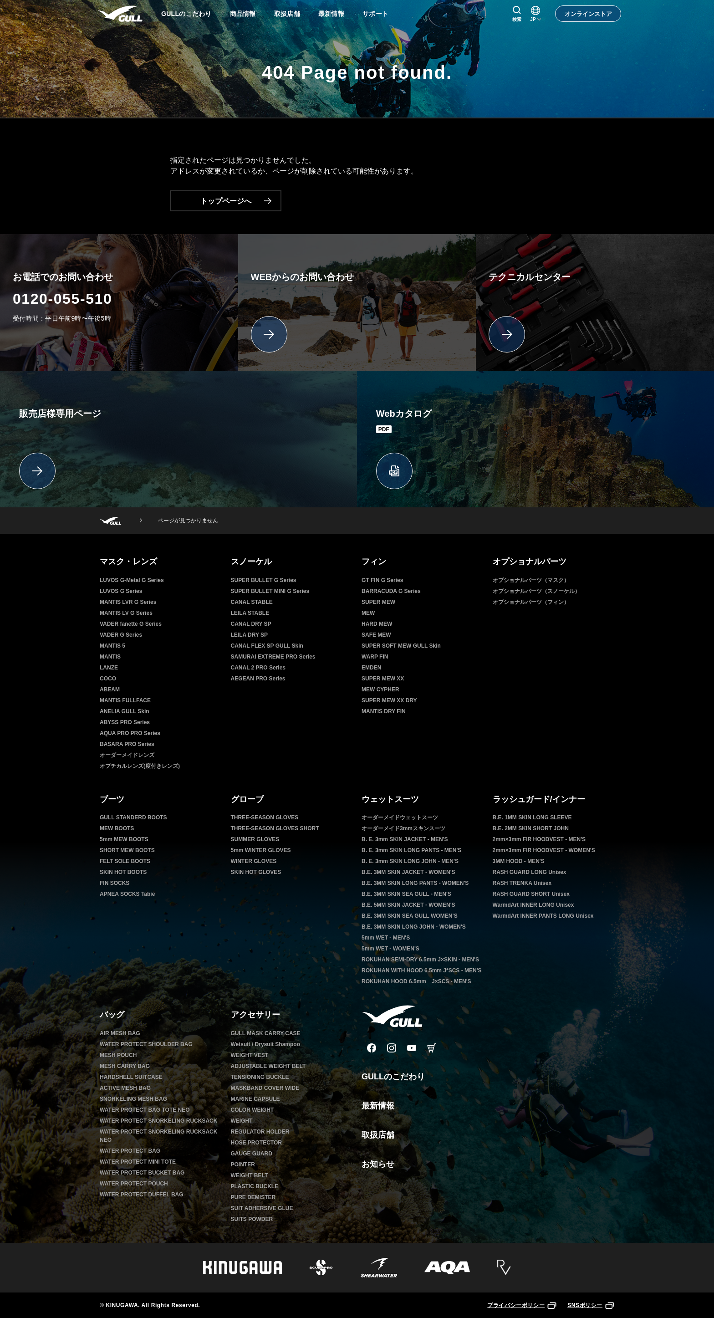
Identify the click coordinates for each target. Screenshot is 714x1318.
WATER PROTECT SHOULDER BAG (146, 1044)
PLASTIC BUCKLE (255, 1186)
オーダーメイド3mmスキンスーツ (403, 828)
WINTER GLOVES (254, 861)
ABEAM (110, 689)
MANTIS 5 (112, 646)
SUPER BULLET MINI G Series (270, 591)
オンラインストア (588, 13)
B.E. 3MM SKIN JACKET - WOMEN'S (408, 872)
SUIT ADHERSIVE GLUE (262, 1208)
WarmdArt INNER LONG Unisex (533, 905)
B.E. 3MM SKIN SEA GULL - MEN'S (406, 894)
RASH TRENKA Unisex (522, 883)
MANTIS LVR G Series (128, 602)
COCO (108, 678)
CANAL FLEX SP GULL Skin (267, 646)
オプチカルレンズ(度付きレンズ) (140, 766)
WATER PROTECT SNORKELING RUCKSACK (158, 1121)
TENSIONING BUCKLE (260, 1077)
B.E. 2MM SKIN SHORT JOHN (531, 828)
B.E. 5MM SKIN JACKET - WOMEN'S (408, 905)
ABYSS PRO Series (125, 722)
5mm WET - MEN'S (386, 938)
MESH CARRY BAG (125, 1066)
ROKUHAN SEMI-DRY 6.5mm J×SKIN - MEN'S (420, 959)
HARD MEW (377, 624)
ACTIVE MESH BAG (125, 1088)
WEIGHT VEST (250, 1055)
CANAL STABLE (252, 602)
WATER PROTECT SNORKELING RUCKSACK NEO (158, 1136)
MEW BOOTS (117, 828)
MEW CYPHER (380, 689)
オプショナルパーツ (529, 561)
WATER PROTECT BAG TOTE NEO (145, 1110)
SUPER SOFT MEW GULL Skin (401, 646)
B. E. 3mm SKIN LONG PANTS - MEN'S (411, 850)
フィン (374, 561)
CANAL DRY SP (251, 624)
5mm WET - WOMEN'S (390, 948)
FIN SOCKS (114, 883)
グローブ (247, 799)
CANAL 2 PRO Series (258, 667)
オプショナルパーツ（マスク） (531, 580)
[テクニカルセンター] (595, 302)
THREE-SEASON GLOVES (265, 817)
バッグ (112, 1014)
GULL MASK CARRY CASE (266, 1033)
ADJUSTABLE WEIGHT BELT (268, 1066)
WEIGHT (242, 1121)
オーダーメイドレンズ (127, 755)
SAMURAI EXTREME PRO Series (273, 657)
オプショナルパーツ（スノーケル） (536, 591)
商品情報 (243, 13)
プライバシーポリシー (521, 1305)
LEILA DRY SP (249, 635)
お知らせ (378, 1164)
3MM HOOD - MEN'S (519, 861)
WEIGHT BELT (249, 1175)
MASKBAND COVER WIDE (265, 1088)
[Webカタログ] (535, 439)
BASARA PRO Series (127, 744)
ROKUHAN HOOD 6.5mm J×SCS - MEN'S (416, 981)
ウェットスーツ (390, 799)
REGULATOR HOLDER (260, 1132)
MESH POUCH (118, 1055)
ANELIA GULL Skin (124, 711)
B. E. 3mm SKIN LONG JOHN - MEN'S (410, 861)
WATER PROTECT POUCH (134, 1183)
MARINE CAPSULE (255, 1099)
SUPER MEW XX (383, 678)
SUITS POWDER (252, 1219)
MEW (368, 613)
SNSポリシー (590, 1305)
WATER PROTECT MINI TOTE (138, 1162)
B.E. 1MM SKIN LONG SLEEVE (532, 817)
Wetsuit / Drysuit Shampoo (265, 1044)
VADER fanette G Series (131, 624)
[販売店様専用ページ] (178, 439)
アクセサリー (255, 1014)
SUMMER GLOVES (255, 839)
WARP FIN (375, 657)
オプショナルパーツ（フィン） (531, 602)
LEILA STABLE (250, 613)
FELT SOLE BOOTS (125, 861)
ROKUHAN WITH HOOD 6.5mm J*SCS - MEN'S (422, 970)
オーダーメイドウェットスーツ (400, 817)
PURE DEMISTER (253, 1197)
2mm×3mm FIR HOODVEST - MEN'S (539, 839)
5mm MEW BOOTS (124, 839)
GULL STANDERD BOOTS (133, 817)
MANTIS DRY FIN (384, 711)
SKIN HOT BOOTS (123, 872)
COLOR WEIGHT (252, 1110)
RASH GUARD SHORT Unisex (531, 894)
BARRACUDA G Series (391, 591)
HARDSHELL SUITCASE (131, 1077)
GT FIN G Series (382, 580)
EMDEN (371, 667)
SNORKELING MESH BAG (133, 1099)
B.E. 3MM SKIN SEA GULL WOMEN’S (410, 916)
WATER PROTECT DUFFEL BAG (142, 1194)
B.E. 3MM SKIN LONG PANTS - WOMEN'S (415, 883)
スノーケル (251, 561)
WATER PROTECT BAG (130, 1151)
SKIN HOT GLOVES (256, 872)
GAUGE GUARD (251, 1153)
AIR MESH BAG (120, 1033)
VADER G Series (121, 635)
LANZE (109, 667)
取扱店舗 (287, 13)
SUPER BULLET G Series (263, 580)
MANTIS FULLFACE (125, 700)
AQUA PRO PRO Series (130, 733)
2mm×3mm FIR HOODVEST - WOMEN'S (544, 850)
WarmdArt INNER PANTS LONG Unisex (543, 916)
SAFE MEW (376, 635)
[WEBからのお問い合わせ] (357, 302)
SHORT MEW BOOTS (127, 850)
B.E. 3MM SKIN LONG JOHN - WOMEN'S (414, 927)
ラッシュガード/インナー (539, 799)
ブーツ (112, 799)
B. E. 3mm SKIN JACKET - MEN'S (405, 839)
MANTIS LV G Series (126, 613)
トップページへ (235, 201)
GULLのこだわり (186, 13)
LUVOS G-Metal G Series (132, 580)
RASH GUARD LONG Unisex (529, 872)
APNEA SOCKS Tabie (127, 894)
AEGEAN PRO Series (258, 678)
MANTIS (110, 657)
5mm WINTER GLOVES (261, 850)
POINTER (243, 1164)
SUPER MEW (378, 602)
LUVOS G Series (121, 591)
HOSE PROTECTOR (256, 1142)
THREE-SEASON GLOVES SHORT (275, 828)
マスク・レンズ (128, 561)
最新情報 (331, 13)
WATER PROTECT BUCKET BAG (142, 1173)
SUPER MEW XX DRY (389, 700)
